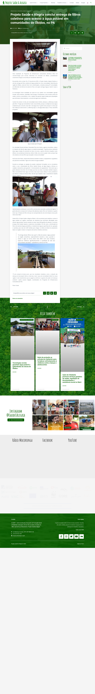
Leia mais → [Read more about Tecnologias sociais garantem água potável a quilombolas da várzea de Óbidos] (70, 66)
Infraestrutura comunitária (16, 15)
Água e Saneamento (24, 32)
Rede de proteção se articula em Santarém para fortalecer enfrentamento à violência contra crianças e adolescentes (74, 72)
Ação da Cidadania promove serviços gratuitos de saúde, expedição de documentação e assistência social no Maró (75, 81)
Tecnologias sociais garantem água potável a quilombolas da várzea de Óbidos (75, 63)
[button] (91, 8)
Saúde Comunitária (27, 15)
